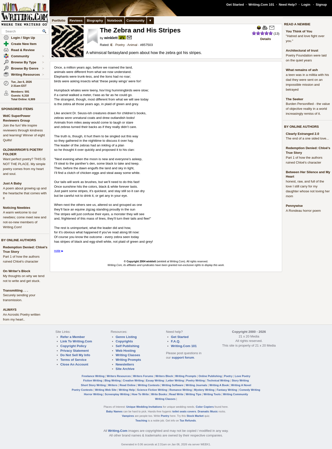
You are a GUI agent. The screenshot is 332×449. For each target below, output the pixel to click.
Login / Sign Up (23, 38)
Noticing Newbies (16, 208)
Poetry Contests (82, 389)
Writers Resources (119, 376)
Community (27, 56)
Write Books (159, 394)
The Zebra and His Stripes (140, 30)
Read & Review (23, 50)
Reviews (76, 20)
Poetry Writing (195, 380)
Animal (132, 45)
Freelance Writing (93, 376)
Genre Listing (126, 337)
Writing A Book (219, 385)
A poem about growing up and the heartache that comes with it (25, 193)
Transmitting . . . (15, 290)
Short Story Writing (93, 385)
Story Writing (240, 380)
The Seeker (294, 99)
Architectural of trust (302, 50)
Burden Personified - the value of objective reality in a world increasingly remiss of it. (308, 108)
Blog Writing (112, 380)
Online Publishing (210, 376)
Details (265, 39)
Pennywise (294, 206)
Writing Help (127, 389)
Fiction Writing (92, 380)
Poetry (120, 45)
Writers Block (164, 376)
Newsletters (125, 364)
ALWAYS (9, 309)
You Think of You (299, 31)
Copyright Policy (73, 346)
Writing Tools (212, 394)
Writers (112, 385)
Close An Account (74, 364)
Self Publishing (127, 346)
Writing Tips (193, 394)
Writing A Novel (241, 385)
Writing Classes (128, 355)
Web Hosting (126, 350)
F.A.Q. (175, 341)
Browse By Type (27, 62)
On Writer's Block (16, 271)
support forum (183, 357)
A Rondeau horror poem (303, 210)
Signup (321, 4)
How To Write (140, 394)
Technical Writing (218, 380)
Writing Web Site (105, 389)
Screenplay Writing (117, 394)
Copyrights (124, 341)
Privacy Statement (74, 350)
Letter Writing (175, 380)
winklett (111, 38)
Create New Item (24, 44)
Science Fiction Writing (152, 389)
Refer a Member (72, 337)
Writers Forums (143, 376)
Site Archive (125, 369)
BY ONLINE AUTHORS (18, 240)
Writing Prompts (128, 360)
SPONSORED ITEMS (17, 109)
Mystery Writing (204, 389)
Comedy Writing (249, 389)
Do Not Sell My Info (75, 355)
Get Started (235, 4)
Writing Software (172, 385)
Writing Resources (27, 74)
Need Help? (288, 4)
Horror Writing (93, 394)
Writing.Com (117, 431)
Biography (95, 20)
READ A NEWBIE (297, 24)
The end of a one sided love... (307, 138)
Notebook (114, 20)
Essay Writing (155, 380)
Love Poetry (242, 376)
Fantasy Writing (227, 389)
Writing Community (235, 394)
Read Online (128, 385)
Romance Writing (180, 389)
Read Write (176, 394)
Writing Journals (196, 385)
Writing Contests (149, 385)
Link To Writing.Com (76, 341)
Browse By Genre (27, 68)
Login (305, 4)
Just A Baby (12, 183)
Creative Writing (133, 380)
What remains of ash (302, 70)
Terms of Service (73, 360)
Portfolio (58, 20)
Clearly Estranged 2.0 (302, 134)
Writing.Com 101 (261, 4)
